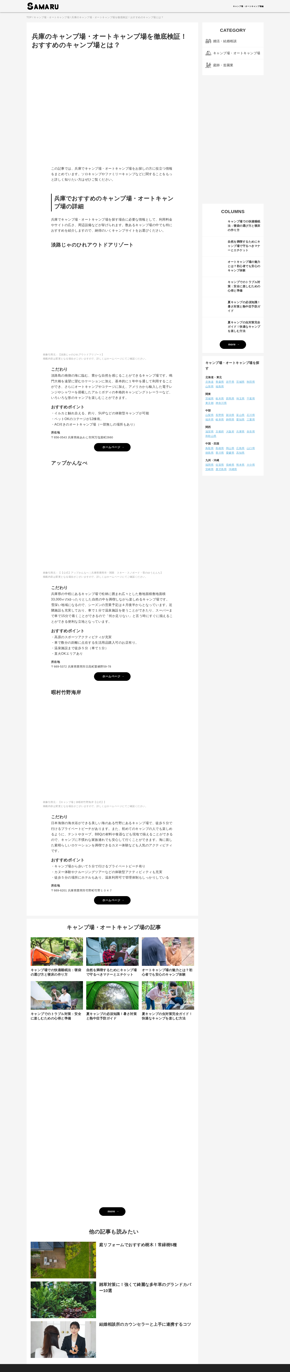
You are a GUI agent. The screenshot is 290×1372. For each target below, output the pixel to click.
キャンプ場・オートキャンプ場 (51, 17)
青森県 (220, 381)
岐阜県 (220, 419)
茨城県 (209, 398)
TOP (29, 17)
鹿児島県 (221, 469)
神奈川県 (221, 403)
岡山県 (230, 448)
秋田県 (251, 381)
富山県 (240, 415)
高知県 (240, 452)
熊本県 (240, 464)
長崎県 (230, 464)
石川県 (251, 415)
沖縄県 (233, 469)
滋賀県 (209, 431)
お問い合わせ (160, 1358)
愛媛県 (230, 452)
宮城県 (240, 381)
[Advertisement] (233, 139)
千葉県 (251, 398)
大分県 (251, 464)
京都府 (220, 431)
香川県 (220, 452)
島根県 (220, 448)
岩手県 (230, 381)
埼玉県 (240, 398)
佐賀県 (220, 464)
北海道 (209, 381)
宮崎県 (209, 469)
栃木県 (220, 398)
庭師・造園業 (223, 65)
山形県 (209, 386)
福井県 (209, 419)
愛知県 (240, 419)
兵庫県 (240, 431)
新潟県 (230, 415)
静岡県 (230, 419)
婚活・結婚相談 (225, 41)
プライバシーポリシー (135, 1358)
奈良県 (251, 431)
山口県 (251, 448)
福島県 (220, 386)
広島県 (240, 448)
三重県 (251, 419)
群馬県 (230, 398)
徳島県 (209, 452)
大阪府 (230, 431)
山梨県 (209, 415)
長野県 (220, 415)
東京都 (209, 403)
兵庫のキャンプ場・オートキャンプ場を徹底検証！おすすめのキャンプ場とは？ (117, 17)
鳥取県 (209, 448)
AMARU (43, 6)
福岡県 (209, 464)
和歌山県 (210, 436)
